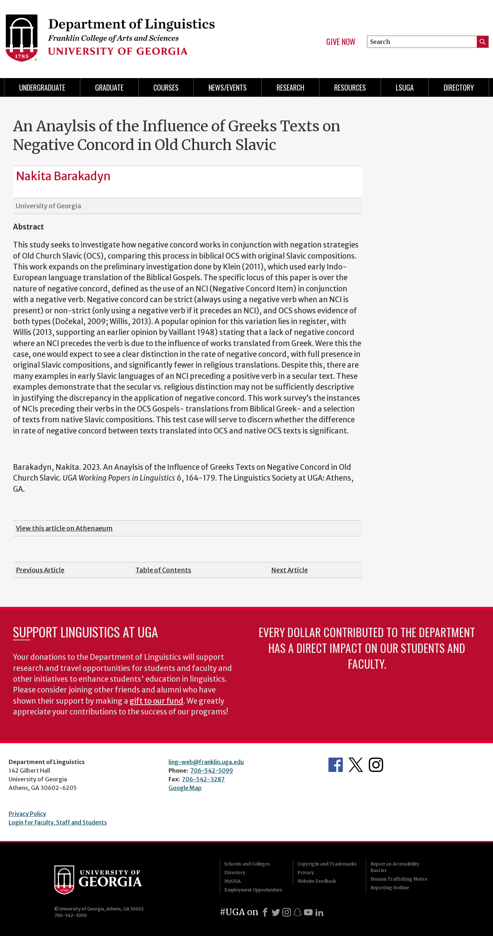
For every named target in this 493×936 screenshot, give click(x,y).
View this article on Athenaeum (64, 528)
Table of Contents (163, 570)
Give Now (340, 41)
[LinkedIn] (319, 912)
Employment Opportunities (253, 889)
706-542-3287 (203, 779)
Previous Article (40, 570)
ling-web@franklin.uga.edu (206, 761)
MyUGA (232, 881)
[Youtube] (308, 912)
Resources (350, 87)
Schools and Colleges (247, 864)
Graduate (109, 87)
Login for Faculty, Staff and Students (58, 822)
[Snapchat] (297, 912)
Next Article (289, 570)
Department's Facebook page (335, 765)
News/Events (228, 87)
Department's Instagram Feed (376, 765)
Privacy (305, 872)
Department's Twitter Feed (356, 765)
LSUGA (405, 87)
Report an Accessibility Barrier (395, 867)
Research (290, 87)
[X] (276, 912)
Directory (459, 87)
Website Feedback (316, 881)
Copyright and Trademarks (327, 864)
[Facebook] (265, 912)
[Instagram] (286, 912)
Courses (166, 87)
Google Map (185, 787)
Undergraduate (42, 87)
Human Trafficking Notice (399, 879)
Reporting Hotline (390, 887)
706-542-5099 (211, 770)
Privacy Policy (27, 813)
